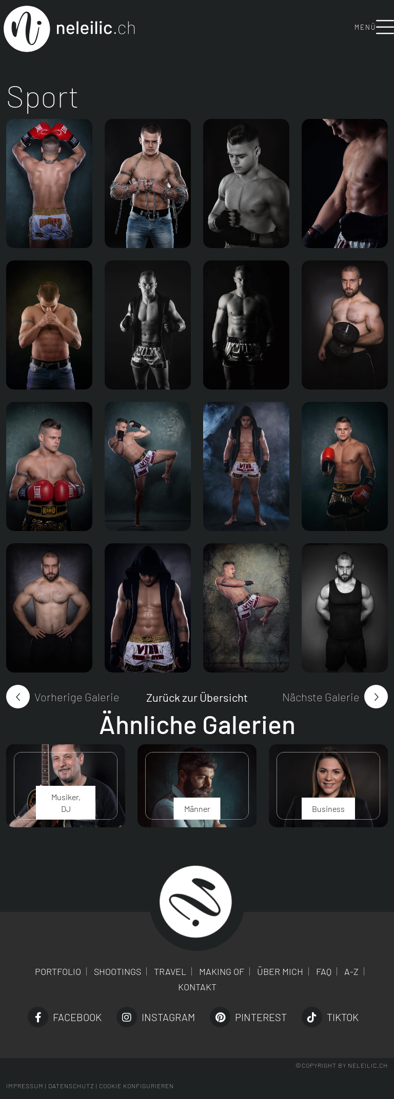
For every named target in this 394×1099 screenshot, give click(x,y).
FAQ (323, 971)
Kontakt (197, 987)
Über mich (280, 971)
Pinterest (248, 1017)
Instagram (155, 1017)
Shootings (117, 971)
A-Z (351, 971)
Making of (221, 971)
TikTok (330, 1017)
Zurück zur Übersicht (197, 697)
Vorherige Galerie (77, 696)
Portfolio (58, 971)
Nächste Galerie (321, 696)
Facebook (65, 1017)
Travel (170, 971)
